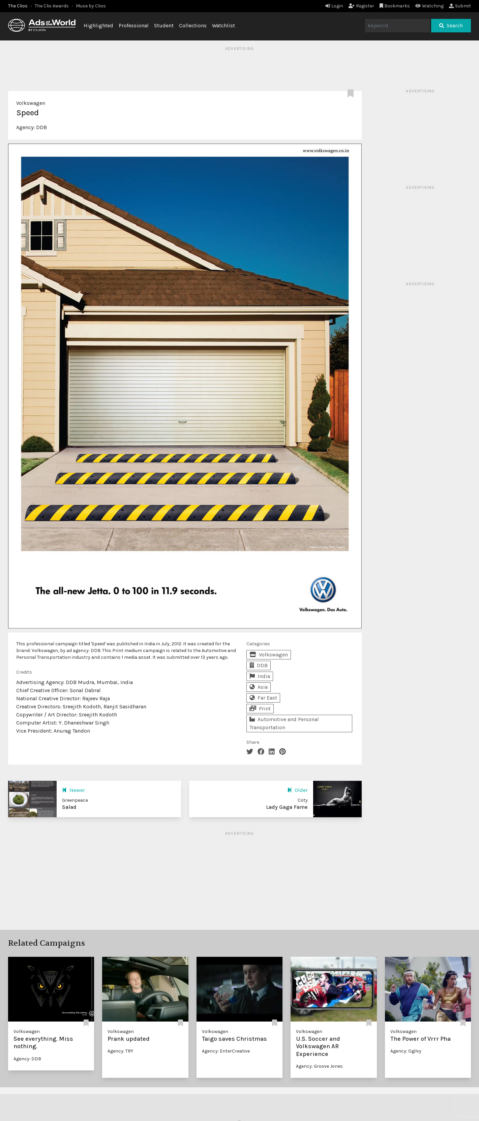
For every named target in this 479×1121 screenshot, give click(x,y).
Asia (258, 687)
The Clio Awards (52, 6)
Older (297, 790)
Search (451, 25)
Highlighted (98, 25)
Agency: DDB (27, 1059)
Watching (429, 6)
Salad (69, 807)
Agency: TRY (120, 1051)
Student (164, 25)
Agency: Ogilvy (405, 1051)
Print (260, 708)
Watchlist (223, 25)
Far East (263, 698)
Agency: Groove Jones (319, 1066)
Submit (460, 6)
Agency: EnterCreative (226, 1051)
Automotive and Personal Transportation (284, 723)
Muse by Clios (91, 6)
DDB (41, 127)
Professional (134, 25)
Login (334, 6)
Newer (73, 790)
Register (361, 6)
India (259, 676)
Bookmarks (395, 6)
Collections (193, 25)
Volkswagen (30, 103)
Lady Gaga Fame (287, 807)
